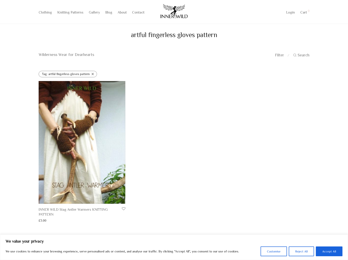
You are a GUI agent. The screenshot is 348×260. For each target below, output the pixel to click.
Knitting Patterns (70, 12)
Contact (138, 12)
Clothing (45, 12)
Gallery (94, 12)
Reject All (301, 251)
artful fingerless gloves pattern (66, 73)
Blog (108, 12)
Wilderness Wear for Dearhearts (66, 54)
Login (290, 12)
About (122, 12)
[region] (174, 247)
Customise (274, 251)
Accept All (329, 251)
